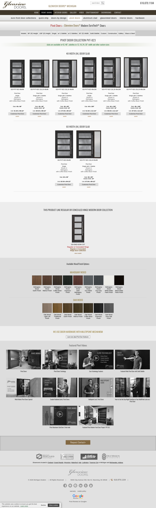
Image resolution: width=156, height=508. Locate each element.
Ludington (85, 462)
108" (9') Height (44, 33)
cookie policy (81, 491)
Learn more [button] (24, 506)
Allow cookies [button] (53, 505)
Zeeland (50, 462)
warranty (73, 491)
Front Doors (46, 12)
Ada (80, 462)
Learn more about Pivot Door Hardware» (78, 337)
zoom (17, 116)
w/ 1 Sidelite (62, 33)
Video (81, 12)
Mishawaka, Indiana (116, 462)
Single (54, 33)
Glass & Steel (130, 33)
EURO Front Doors (23, 18)
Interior (126, 18)
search (97, 3)
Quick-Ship (43, 18)
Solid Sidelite (94, 33)
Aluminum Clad (90, 18)
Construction (112, 33)
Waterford (74, 462)
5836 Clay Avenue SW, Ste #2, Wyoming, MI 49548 (88, 480)
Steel (108, 18)
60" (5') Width (84, 33)
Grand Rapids (58, 462)
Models (23, 33)
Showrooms (106, 12)
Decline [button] (43, 505)
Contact (117, 12)
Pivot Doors (75, 18)
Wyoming (67, 462)
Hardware (140, 18)
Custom (103, 33)
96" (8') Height (33, 33)
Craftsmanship (92, 12)
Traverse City (93, 462)
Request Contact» (78, 442)
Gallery (73, 12)
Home (36, 12)
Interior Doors (61, 12)
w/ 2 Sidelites (72, 33)
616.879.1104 (147, 3)
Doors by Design (59, 18)
